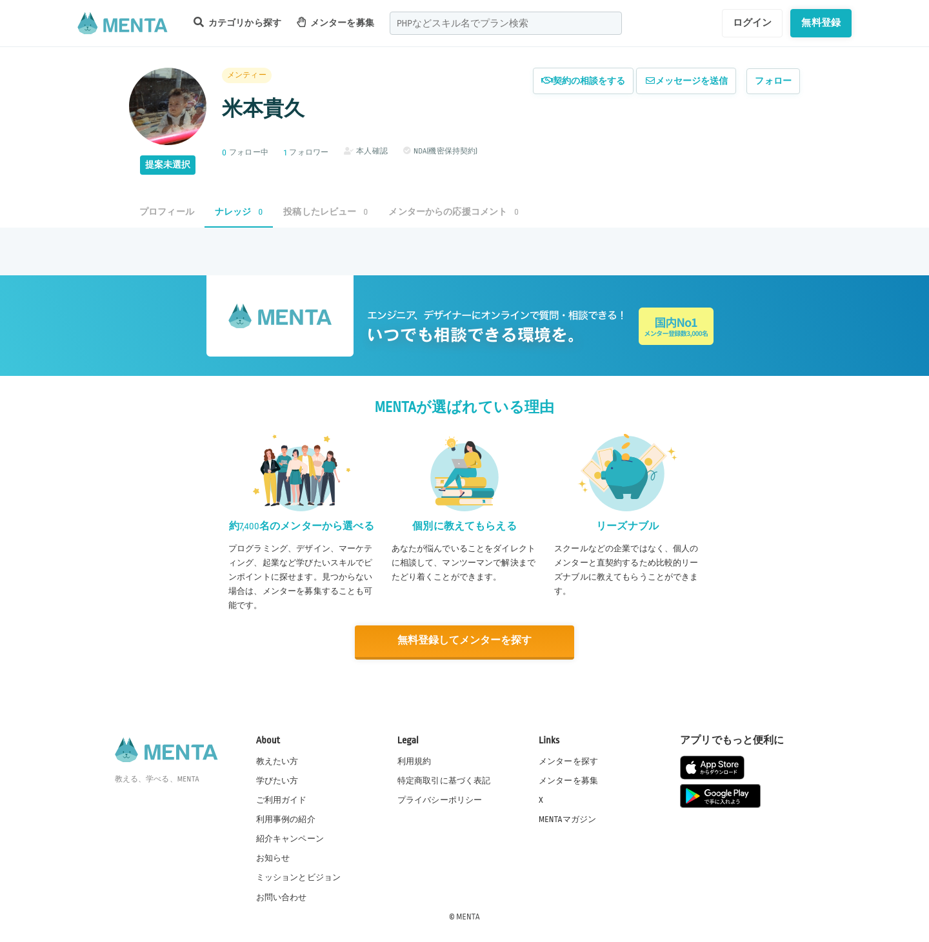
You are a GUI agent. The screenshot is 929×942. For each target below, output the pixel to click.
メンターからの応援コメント (453, 212)
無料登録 (821, 22)
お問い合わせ (281, 896)
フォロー (773, 81)
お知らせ (273, 857)
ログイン (752, 22)
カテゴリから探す (237, 22)
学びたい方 (277, 780)
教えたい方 (277, 760)
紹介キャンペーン (290, 838)
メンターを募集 (335, 22)
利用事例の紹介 (285, 818)
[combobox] (506, 23)
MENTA (468, 915)
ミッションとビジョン (298, 876)
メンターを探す (568, 760)
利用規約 (414, 760)
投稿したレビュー (325, 212)
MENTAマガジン (567, 818)
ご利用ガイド (281, 799)
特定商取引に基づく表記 (444, 780)
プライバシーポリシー (440, 799)
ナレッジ (239, 212)
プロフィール (166, 212)
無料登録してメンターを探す (464, 640)
